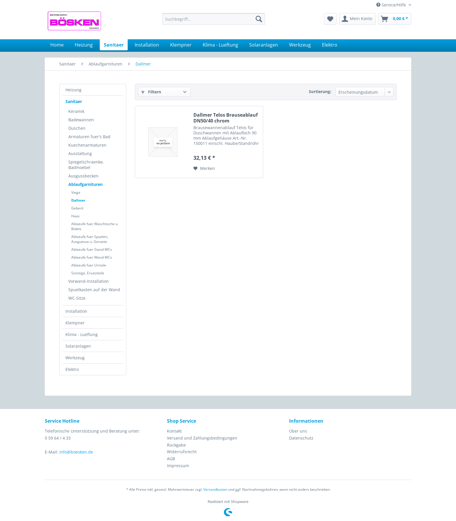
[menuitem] (213, 19)
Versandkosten (215, 489)
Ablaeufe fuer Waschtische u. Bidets (94, 226)
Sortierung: (320, 91)
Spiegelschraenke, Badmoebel (86, 164)
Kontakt (174, 431)
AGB (171, 458)
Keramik (76, 111)
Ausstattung (80, 153)
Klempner (75, 323)
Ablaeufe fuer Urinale (88, 265)
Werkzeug (75, 357)
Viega (75, 192)
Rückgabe (176, 445)
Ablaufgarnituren (85, 184)
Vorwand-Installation (88, 281)
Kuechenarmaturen (87, 145)
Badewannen (81, 119)
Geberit (77, 208)
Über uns (298, 431)
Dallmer (78, 200)
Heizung (73, 90)
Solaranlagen (78, 346)
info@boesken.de (76, 452)
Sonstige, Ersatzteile (87, 273)
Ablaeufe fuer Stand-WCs (91, 249)
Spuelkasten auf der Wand (94, 289)
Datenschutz (301, 438)
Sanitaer (73, 101)
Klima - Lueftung (81, 334)
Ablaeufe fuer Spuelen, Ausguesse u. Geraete (89, 239)
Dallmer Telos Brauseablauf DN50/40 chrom (225, 118)
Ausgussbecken (83, 176)
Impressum (178, 465)
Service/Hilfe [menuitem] (391, 5)
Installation (76, 311)
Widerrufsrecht (182, 451)
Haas (75, 216)
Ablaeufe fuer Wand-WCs (91, 257)
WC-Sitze (77, 298)
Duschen (77, 128)
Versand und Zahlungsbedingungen (202, 438)
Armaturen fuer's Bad (89, 136)
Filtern (151, 92)
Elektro (72, 369)
